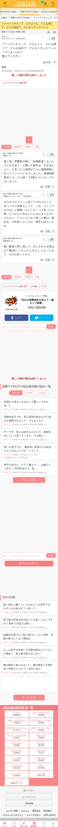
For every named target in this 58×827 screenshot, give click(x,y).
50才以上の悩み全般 (17, 736)
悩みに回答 (24, 826)
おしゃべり (16, 774)
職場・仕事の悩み (16, 721)
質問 (41, 767)
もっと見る (29, 479)
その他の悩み (16, 767)
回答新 (29, 392)
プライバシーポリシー (13, 815)
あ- (48, 32)
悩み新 (15, 392)
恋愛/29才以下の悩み (16, 729)
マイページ (45, 4)
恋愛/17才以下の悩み (29, 12)
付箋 (37, 147)
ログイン (25, 810)
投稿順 (7, 147)
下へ (53, 826)
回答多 (42, 392)
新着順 (17, 147)
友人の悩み (16, 759)
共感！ (51, 62)
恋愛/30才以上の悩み (41, 721)
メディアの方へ (33, 815)
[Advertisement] (29, 112)
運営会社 (36, 810)
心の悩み (16, 714)
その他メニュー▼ (38, 286)
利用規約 (47, 810)
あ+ (54, 32)
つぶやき (41, 774)
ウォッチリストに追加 (13, 83)
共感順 (28, 147)
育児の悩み (16, 744)
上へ (44, 826)
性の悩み (41, 744)
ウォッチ (5, 826)
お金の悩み (16, 751)
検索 (53, 4)
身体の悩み (41, 736)
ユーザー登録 (12, 810)
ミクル (17, 782)
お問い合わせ (50, 815)
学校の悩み (41, 759)
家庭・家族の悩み (41, 714)
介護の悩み (41, 751)
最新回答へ (34, 826)
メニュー (4, 4)
